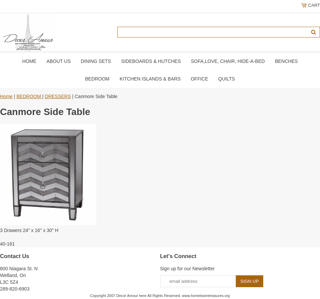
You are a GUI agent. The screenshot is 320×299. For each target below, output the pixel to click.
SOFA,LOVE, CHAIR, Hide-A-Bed (228, 61)
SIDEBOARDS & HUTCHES (151, 61)
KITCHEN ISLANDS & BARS (150, 79)
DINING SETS (96, 61)
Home (29, 61)
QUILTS (226, 79)
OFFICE (199, 79)
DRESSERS (58, 96)
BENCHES (286, 61)
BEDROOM (97, 79)
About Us (59, 61)
